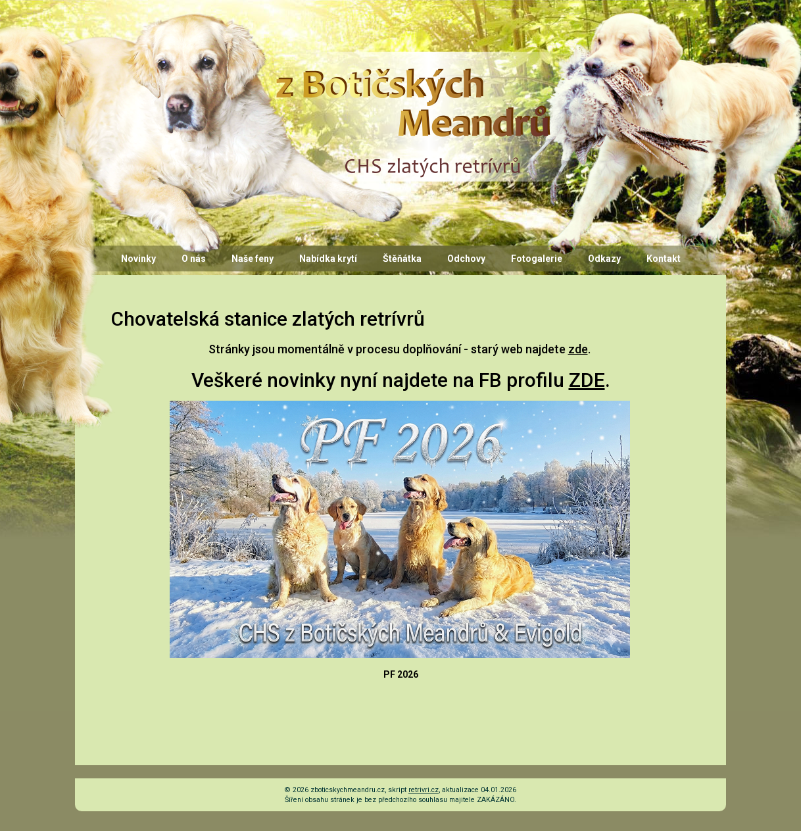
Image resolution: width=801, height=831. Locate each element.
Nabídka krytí (328, 258)
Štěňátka (402, 258)
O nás (194, 258)
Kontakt (663, 258)
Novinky (138, 258)
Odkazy (604, 258)
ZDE (587, 379)
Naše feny (252, 258)
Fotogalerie (536, 258)
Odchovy (466, 258)
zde (578, 349)
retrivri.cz (423, 790)
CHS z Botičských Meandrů (411, 64)
